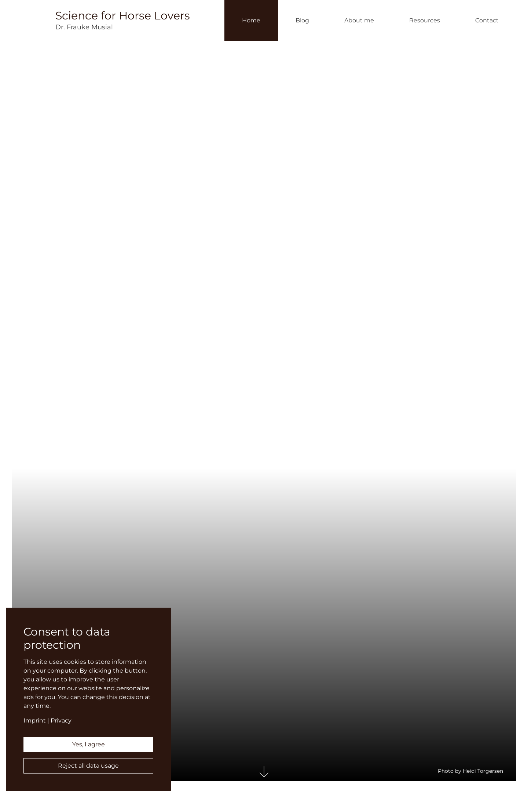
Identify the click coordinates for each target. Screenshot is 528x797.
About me (359, 20)
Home (251, 20)
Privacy (61, 720)
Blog (302, 20)
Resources (424, 20)
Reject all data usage (88, 765)
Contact (487, 20)
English (519, 393)
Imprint (34, 720)
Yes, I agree (88, 744)
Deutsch (519, 404)
